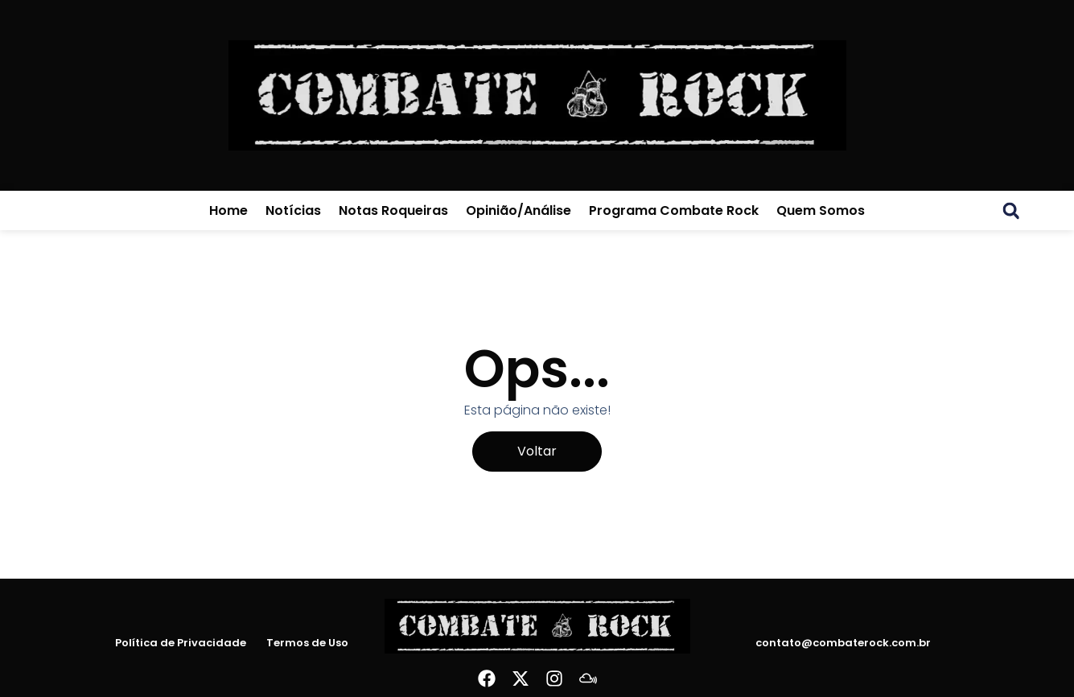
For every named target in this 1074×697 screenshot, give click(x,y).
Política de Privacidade (180, 643)
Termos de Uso (307, 643)
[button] (1011, 211)
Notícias (293, 210)
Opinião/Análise (518, 210)
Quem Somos (820, 210)
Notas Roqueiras (393, 210)
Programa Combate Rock (674, 210)
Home (228, 210)
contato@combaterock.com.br (843, 642)
